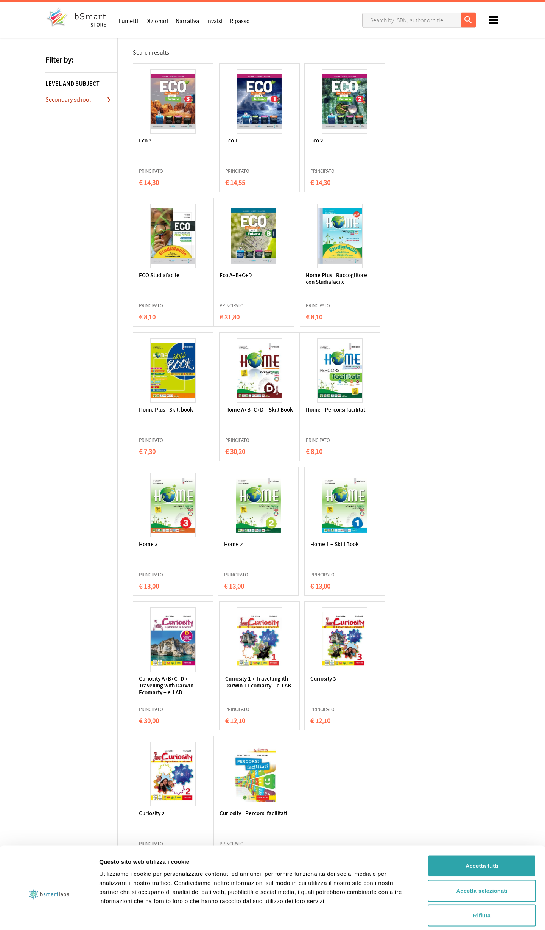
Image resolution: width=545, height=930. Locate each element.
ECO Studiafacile (380, 141)
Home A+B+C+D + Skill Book (387, 279)
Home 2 (296, 410)
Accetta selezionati (481, 855)
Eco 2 (293, 141)
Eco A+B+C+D (155, 275)
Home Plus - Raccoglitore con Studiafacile (233, 282)
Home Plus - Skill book (314, 275)
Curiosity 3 (299, 544)
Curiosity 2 (373, 544)
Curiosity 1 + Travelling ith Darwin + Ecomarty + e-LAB (240, 551)
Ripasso (240, 21)
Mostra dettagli (398, 915)
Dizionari (156, 21)
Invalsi (214, 21)
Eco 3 (145, 141)
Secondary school (68, 99)
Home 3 (222, 410)
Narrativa (187, 21)
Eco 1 (219, 141)
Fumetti (128, 21)
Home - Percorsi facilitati (158, 414)
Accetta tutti (482, 830)
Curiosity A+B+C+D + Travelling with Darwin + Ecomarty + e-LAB (166, 551)
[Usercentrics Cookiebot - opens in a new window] (49, 915)
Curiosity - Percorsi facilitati (162, 683)
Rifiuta (482, 880)
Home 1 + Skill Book (384, 410)
